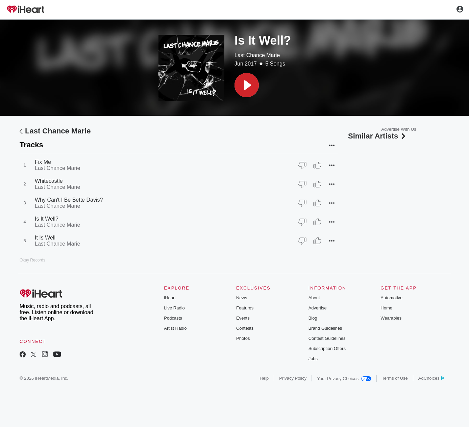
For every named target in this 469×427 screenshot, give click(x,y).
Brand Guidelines (325, 328)
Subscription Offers (327, 348)
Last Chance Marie (257, 55)
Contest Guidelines (327, 338)
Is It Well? (46, 219)
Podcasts (173, 318)
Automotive (391, 297)
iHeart (170, 297)
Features (244, 307)
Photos (243, 338)
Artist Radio (175, 328)
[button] (246, 85)
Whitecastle (49, 181)
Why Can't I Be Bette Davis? (69, 200)
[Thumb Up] (317, 165)
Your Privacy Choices (344, 378)
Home (386, 307)
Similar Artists (377, 136)
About (314, 297)
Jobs (313, 358)
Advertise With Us (398, 129)
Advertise (317, 307)
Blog (312, 318)
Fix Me (43, 162)
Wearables (390, 318)
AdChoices (431, 378)
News (241, 297)
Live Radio (174, 307)
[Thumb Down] (302, 165)
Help (264, 378)
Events (243, 318)
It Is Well (45, 238)
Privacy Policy (292, 378)
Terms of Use (395, 378)
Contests (244, 328)
